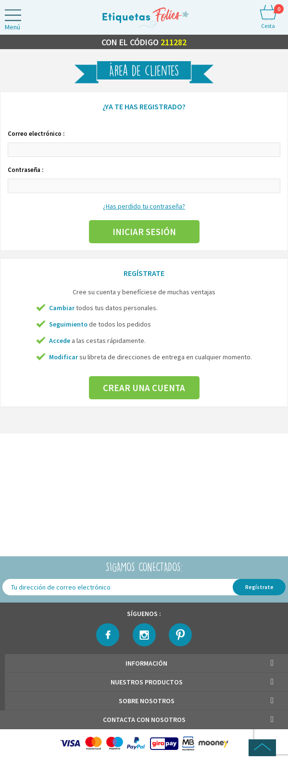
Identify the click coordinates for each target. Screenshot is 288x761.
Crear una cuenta (144, 388)
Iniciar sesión (144, 231)
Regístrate (259, 586)
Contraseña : (25, 170)
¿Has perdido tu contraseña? (144, 206)
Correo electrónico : (36, 134)
